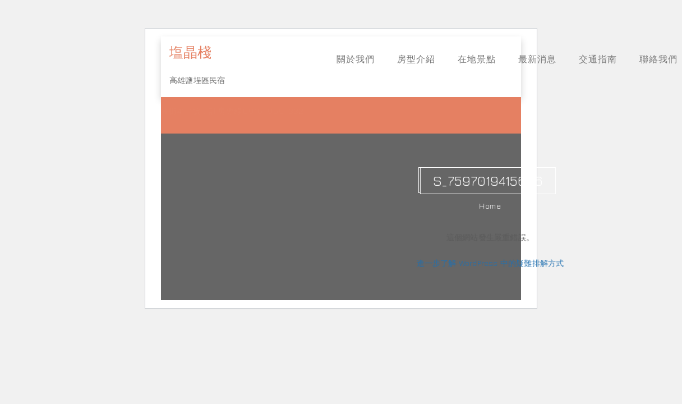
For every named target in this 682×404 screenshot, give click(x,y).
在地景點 (477, 59)
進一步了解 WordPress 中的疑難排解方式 (492, 263)
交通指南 (598, 59)
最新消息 (537, 59)
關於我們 (356, 59)
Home (492, 205)
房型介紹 (416, 59)
